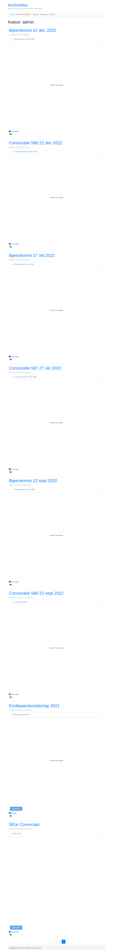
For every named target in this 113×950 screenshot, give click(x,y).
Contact (52, 14)
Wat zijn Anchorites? (23, 14)
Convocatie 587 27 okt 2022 (35, 368)
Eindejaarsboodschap (20, 715)
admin (27, 34)
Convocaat (44, 14)
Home (12, 14)
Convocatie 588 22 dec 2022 (35, 143)
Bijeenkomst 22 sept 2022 (33, 480)
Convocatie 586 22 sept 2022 (36, 593)
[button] (56, 39)
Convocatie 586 (21, 602)
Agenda (35, 14)
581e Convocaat (24, 824)
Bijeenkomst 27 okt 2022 (32, 255)
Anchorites (18, 5)
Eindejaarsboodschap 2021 (34, 705)
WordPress (22, 948)
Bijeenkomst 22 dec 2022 (32, 30)
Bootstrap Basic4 (37, 948)
